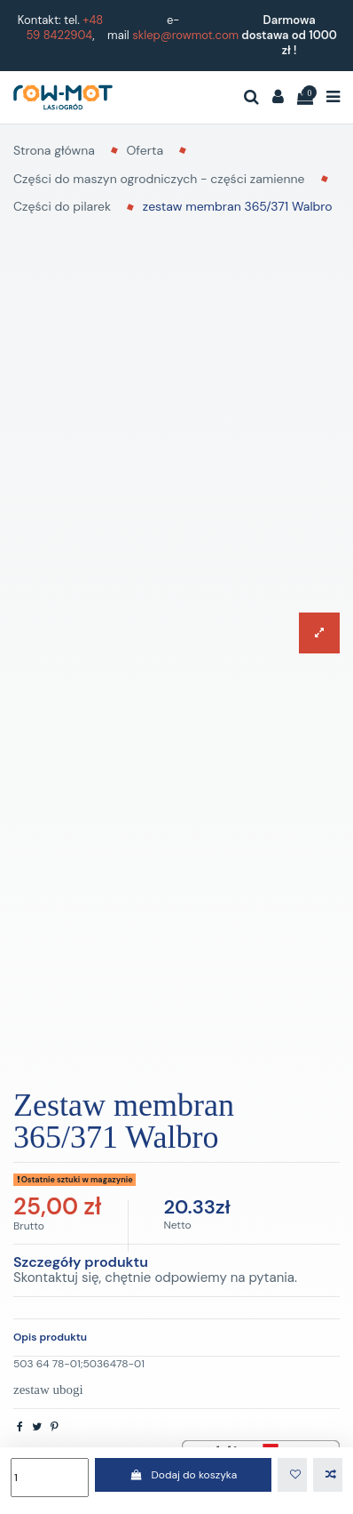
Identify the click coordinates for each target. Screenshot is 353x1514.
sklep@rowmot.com (185, 35)
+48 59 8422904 (64, 27)
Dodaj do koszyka (183, 1475)
